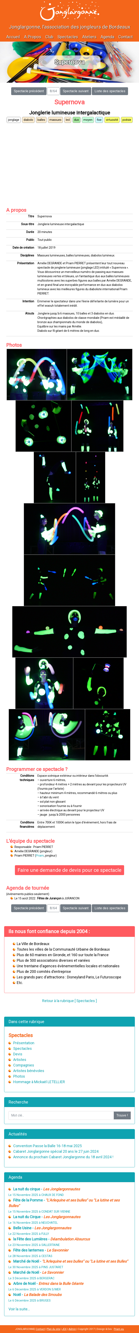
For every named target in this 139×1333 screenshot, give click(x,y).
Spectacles (68, 36)
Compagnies (23, 1065)
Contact (125, 36)
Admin (72, 1329)
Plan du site (53, 1329)
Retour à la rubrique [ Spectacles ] (69, 1001)
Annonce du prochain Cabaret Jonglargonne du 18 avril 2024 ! (63, 1157)
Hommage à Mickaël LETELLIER (39, 1082)
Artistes (19, 1059)
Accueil (13, 36)
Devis (17, 1054)
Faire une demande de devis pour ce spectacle (69, 870)
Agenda (107, 36)
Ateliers (89, 36)
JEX (64, 1329)
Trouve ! (122, 1115)
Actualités (17, 1134)
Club (49, 36)
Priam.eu (119, 1329)
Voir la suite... (19, 1309)
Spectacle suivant (76, 91)
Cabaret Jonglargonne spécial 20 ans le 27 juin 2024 (55, 1151)
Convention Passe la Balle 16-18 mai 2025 (47, 1146)
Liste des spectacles (110, 91)
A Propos (32, 36)
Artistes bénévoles (28, 1071)
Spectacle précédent (29, 91)
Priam (40, 855)
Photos (19, 1076)
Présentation (23, 1043)
